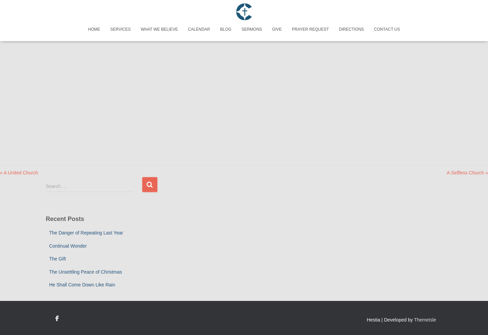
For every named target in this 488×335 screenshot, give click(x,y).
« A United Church (19, 172)
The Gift (57, 258)
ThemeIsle (425, 320)
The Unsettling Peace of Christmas (85, 272)
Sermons (252, 29)
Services (120, 29)
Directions (351, 29)
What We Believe (159, 29)
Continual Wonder (68, 246)
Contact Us (387, 29)
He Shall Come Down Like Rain (82, 284)
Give (277, 29)
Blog (225, 29)
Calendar (199, 29)
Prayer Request (310, 29)
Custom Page (57, 319)
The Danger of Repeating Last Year (86, 232)
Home (94, 29)
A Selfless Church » (467, 172)
